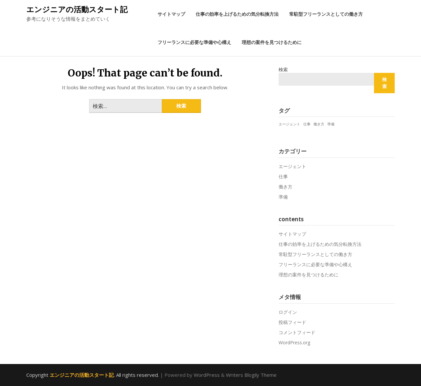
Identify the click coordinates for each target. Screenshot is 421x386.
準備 (283, 197)
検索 (283, 69)
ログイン (288, 312)
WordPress (207, 375)
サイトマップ (171, 14)
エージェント (292, 166)
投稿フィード (292, 322)
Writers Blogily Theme (251, 375)
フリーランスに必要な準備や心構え (194, 42)
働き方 (285, 186)
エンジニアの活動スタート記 (77, 9)
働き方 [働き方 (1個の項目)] (318, 124)
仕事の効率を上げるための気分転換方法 (237, 14)
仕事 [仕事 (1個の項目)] (306, 124)
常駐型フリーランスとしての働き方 (326, 14)
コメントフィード (297, 332)
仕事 (283, 176)
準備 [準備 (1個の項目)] (330, 124)
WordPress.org (294, 342)
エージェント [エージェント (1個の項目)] (289, 124)
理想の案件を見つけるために (272, 42)
